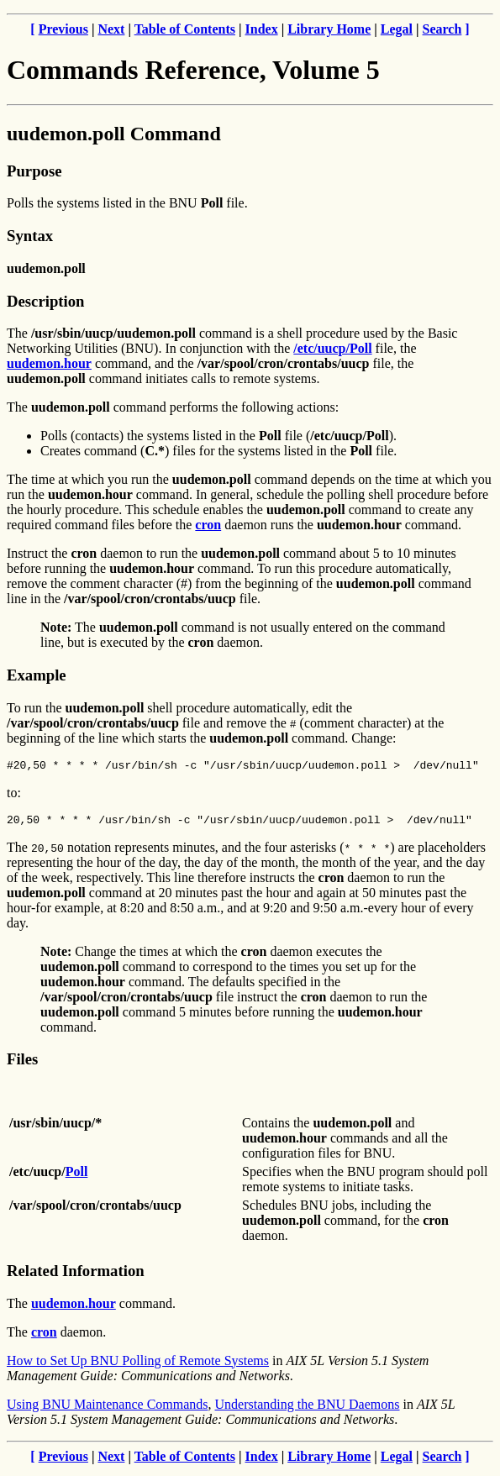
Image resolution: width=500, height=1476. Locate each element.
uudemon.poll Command (114, 133)
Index (261, 29)
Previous (63, 29)
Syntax (30, 235)
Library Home (329, 29)
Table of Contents (184, 29)
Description (45, 301)
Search (442, 29)
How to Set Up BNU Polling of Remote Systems (138, 1365)
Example (36, 675)
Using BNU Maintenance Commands (107, 1409)
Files (22, 1064)
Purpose (34, 171)
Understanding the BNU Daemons (307, 1409)
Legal (397, 29)
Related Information (76, 1275)
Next (110, 29)
